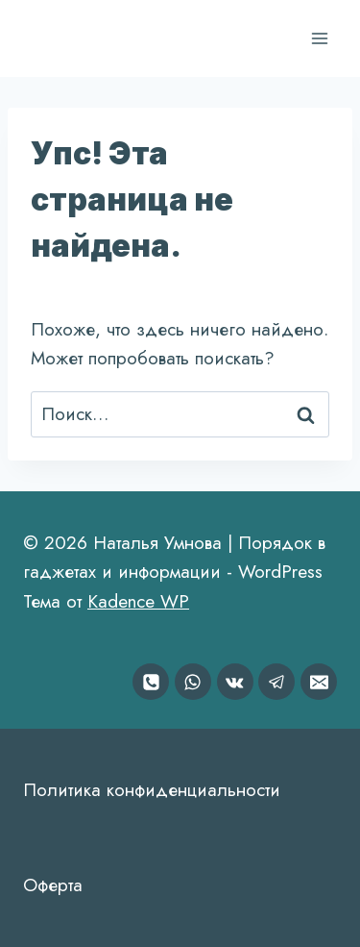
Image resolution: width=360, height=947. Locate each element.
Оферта (53, 885)
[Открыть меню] (319, 38)
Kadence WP (138, 601)
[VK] (235, 681)
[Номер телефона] (150, 681)
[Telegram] (276, 681)
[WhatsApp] (193, 681)
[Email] (318, 681)
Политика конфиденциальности (151, 790)
